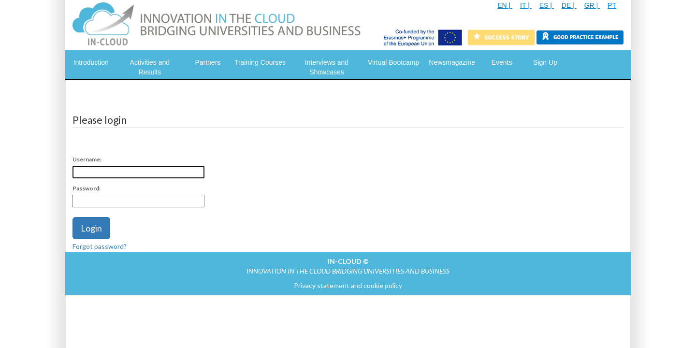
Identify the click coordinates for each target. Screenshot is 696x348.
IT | (526, 5)
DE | (569, 5)
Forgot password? (99, 246)
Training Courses (260, 62)
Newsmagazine (452, 62)
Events (502, 62)
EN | (504, 5)
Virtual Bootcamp (393, 62)
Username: (87, 159)
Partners (207, 62)
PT (612, 5)
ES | (546, 5)
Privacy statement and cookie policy (348, 285)
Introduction (91, 62)
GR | (592, 5)
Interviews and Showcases (326, 67)
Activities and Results (150, 67)
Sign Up (545, 62)
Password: (86, 188)
